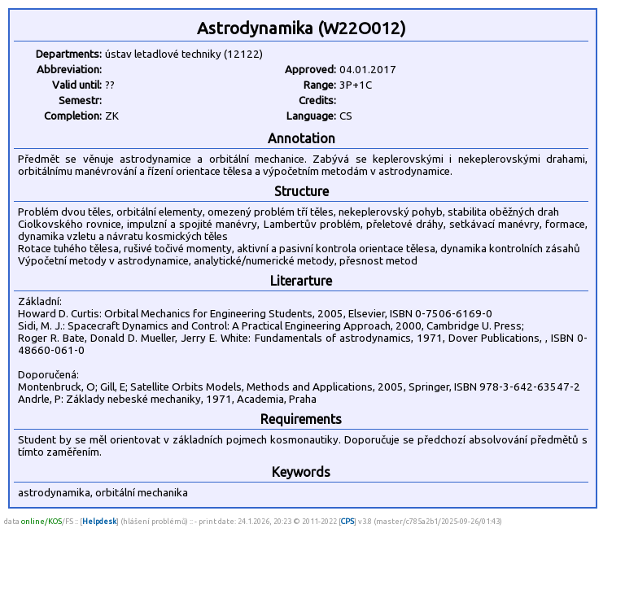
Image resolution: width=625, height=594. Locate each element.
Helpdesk (99, 521)
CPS (347, 521)
